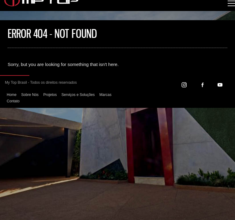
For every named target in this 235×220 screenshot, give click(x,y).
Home (12, 95)
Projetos (50, 95)
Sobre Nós (30, 95)
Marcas (105, 95)
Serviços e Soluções (78, 95)
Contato (13, 101)
